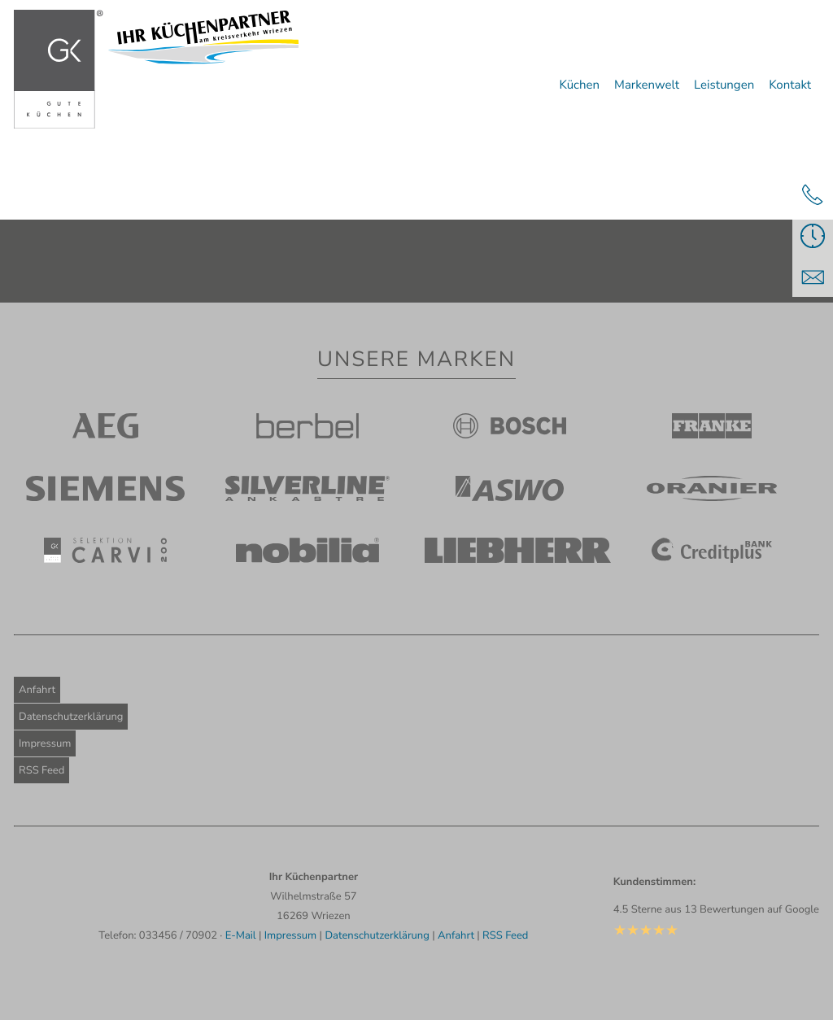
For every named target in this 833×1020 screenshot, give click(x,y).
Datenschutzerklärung (71, 716)
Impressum (45, 743)
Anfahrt (37, 689)
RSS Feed (41, 770)
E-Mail (240, 935)
